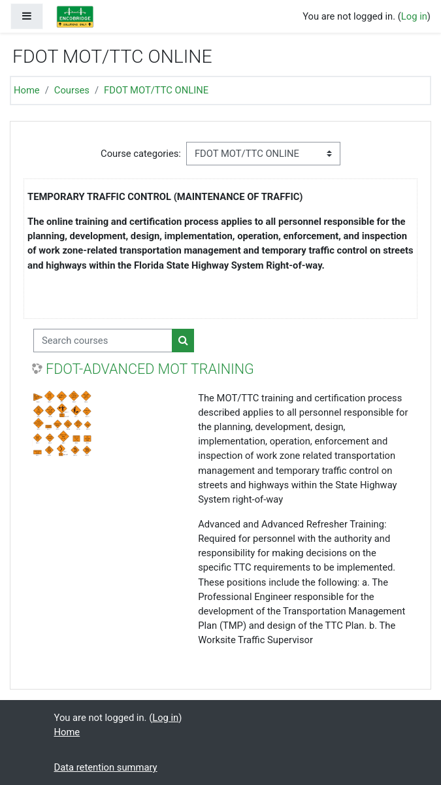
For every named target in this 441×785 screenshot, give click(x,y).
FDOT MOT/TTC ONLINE (156, 90)
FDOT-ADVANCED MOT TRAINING (150, 369)
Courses (72, 90)
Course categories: (141, 153)
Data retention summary (105, 767)
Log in (414, 16)
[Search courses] (102, 340)
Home (27, 90)
